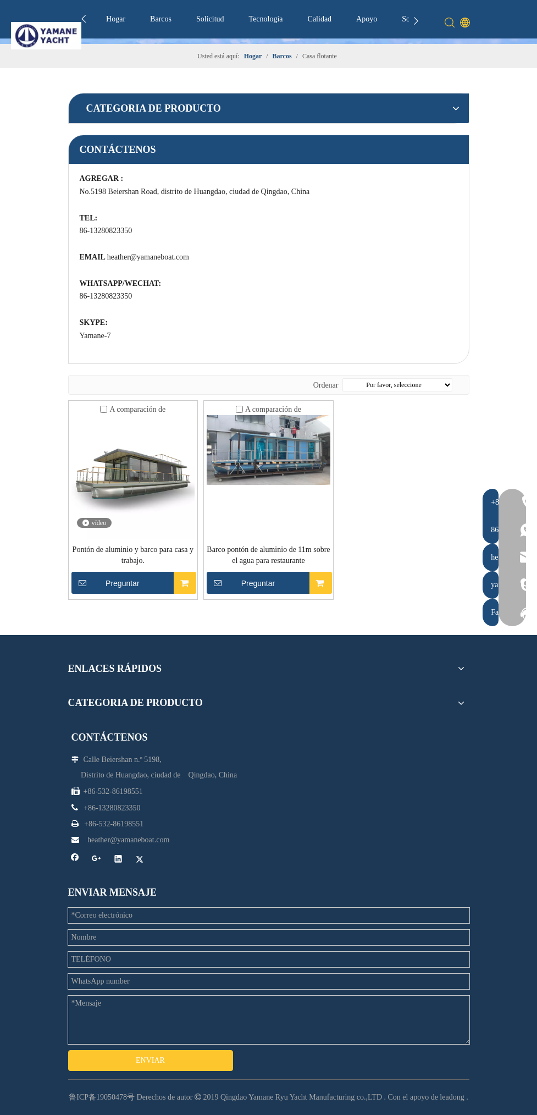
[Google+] (96, 860)
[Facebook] (75, 860)
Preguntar (105, 583)
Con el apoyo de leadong (426, 1097)
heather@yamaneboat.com (148, 257)
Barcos (160, 19)
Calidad (320, 19)
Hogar (115, 19)
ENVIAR (150, 1060)
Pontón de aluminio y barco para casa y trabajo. (133, 555)
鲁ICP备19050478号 (102, 1097)
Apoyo (366, 19)
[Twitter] (140, 860)
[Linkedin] (118, 860)
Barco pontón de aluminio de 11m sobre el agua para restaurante (268, 555)
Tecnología (266, 19)
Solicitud (210, 19)
